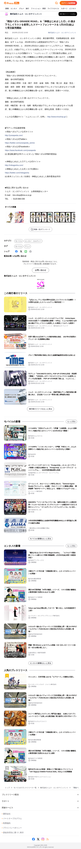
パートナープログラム (12, 818)
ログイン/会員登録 (68, 3)
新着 (7, 9)
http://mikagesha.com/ (14, 165)
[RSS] (47, 839)
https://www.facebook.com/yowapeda (20, 150)
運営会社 (6, 814)
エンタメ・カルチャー (33, 241)
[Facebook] (16, 251)
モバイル (18, 241)
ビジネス (72, 9)
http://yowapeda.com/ (14, 135)
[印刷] (30, 251)
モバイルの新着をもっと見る (40, 539)
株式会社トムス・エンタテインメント (62, 32)
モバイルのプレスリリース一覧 (25, 788)
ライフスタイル (53, 9)
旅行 (27, 9)
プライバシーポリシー (12, 828)
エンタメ (14, 9)
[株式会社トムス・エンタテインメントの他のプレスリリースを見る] (68, 14)
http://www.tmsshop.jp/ (56, 117)
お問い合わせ (40, 270)
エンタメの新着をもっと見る (40, 663)
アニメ (27, 246)
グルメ (21, 9)
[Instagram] (42, 839)
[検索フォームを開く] (56, 3)
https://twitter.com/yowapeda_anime (20, 143)
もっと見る (71, 421)
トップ (7, 788)
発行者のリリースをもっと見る (40, 409)
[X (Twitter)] (21, 251)
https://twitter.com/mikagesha (17, 173)
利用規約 (6, 823)
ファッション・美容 (38, 9)
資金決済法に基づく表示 (13, 832)
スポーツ (64, 9)
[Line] (26, 251)
